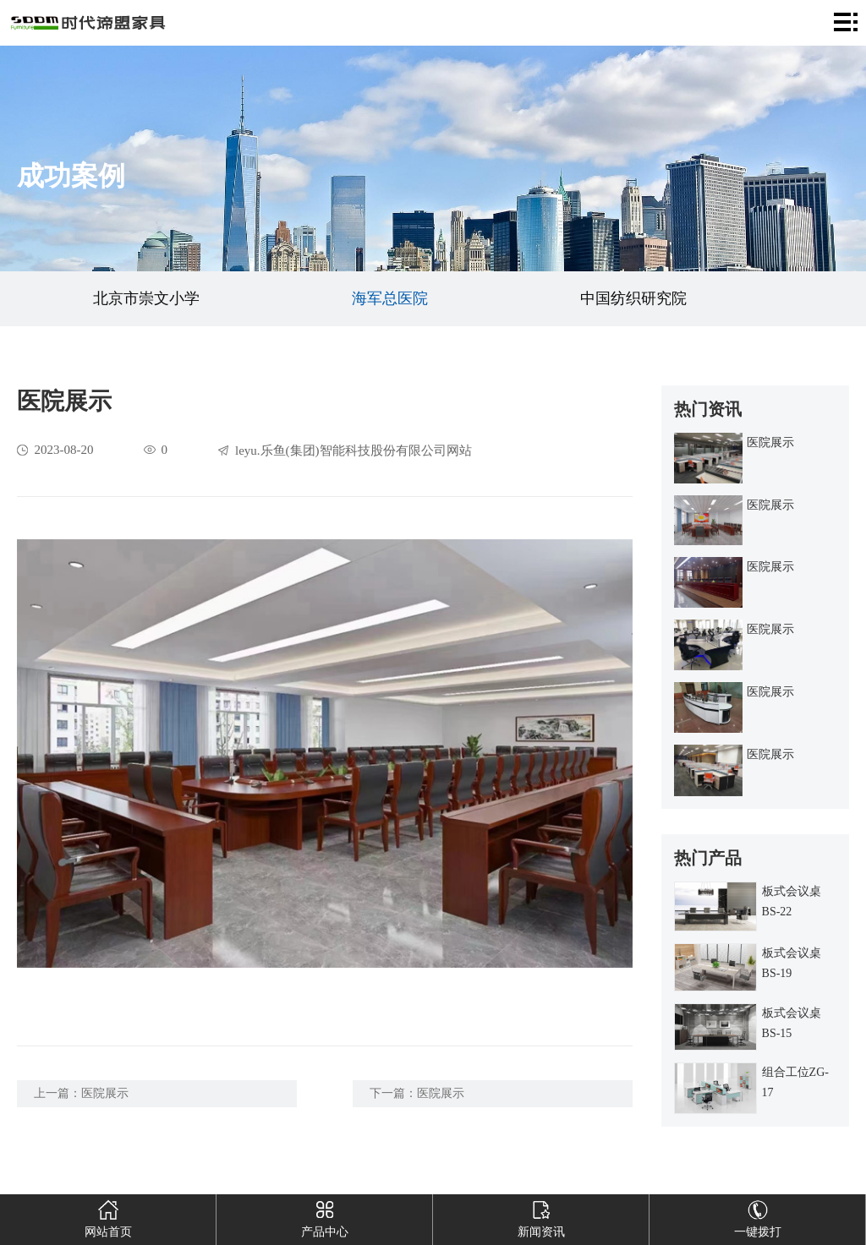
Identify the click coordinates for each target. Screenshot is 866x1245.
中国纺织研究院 (633, 298)
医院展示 (105, 1093)
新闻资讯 (540, 1216)
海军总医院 (390, 298)
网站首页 (107, 1216)
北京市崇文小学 (146, 298)
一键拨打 (757, 1216)
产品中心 (324, 1216)
